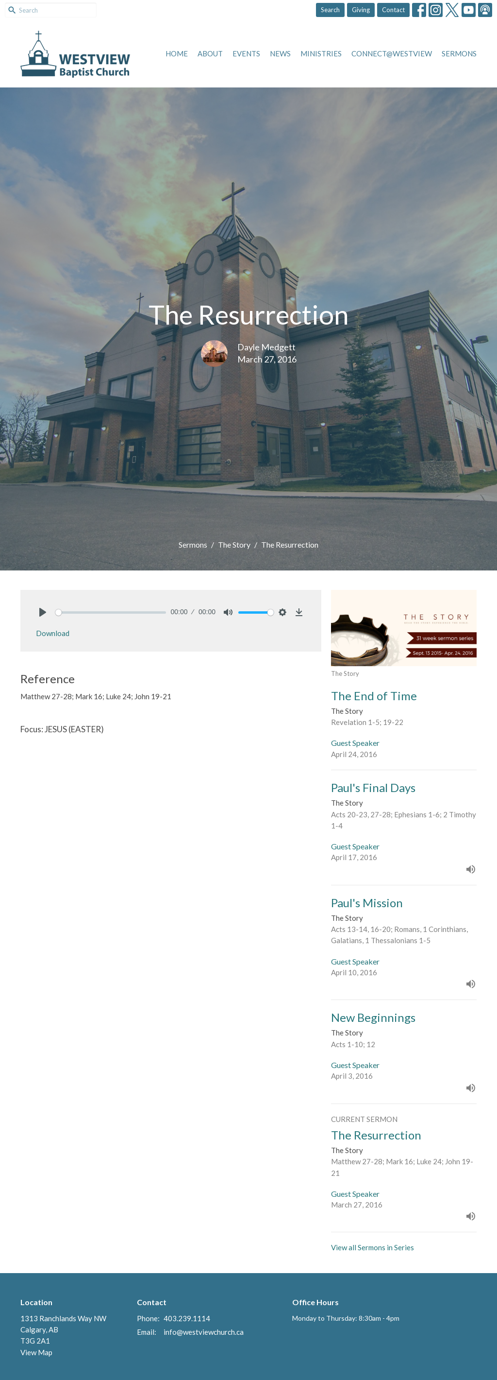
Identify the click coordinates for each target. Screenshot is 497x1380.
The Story (234, 544)
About (210, 53)
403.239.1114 (187, 1318)
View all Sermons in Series (372, 1247)
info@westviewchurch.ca (204, 1332)
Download (52, 633)
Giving (361, 10)
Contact (393, 10)
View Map (36, 1352)
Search (330, 10)
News (280, 53)
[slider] (110, 612)
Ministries (321, 53)
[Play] (42, 612)
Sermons (459, 53)
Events (246, 53)
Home (177, 53)
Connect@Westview (391, 53)
